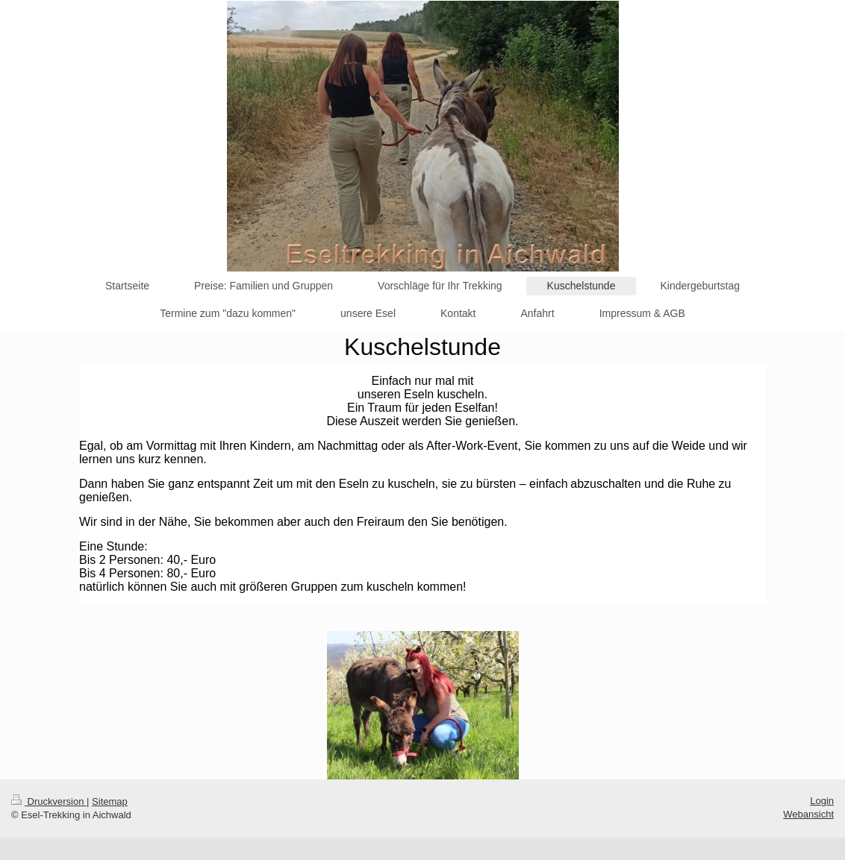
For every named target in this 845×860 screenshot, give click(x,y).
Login (822, 800)
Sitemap (110, 801)
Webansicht (808, 814)
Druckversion (49, 801)
